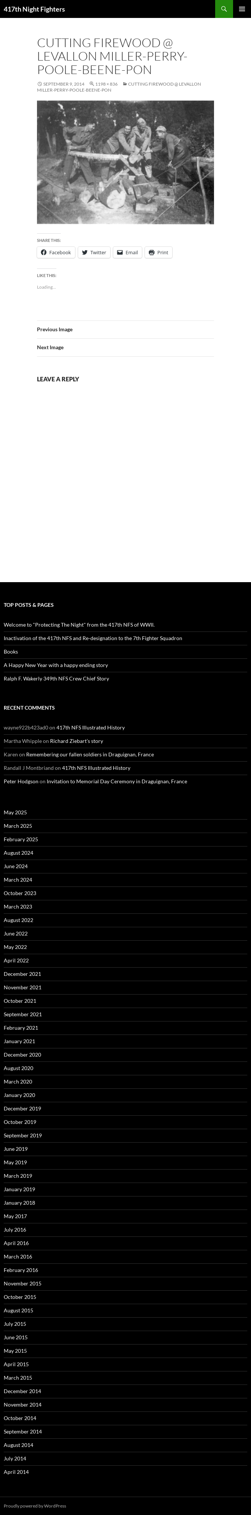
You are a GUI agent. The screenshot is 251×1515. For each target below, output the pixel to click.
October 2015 (20, 1297)
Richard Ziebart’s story (76, 741)
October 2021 (20, 1001)
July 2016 (15, 1229)
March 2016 (18, 1256)
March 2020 (18, 1081)
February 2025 (21, 839)
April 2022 (16, 960)
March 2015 (18, 1377)
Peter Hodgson (21, 781)
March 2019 (18, 1176)
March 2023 (18, 906)
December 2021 (22, 974)
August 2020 (18, 1068)
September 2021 (23, 1014)
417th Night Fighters (34, 9)
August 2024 (18, 852)
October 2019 (20, 1122)
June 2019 (16, 1149)
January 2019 (19, 1189)
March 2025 (18, 826)
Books (11, 651)
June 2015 (16, 1337)
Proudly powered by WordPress (35, 1506)
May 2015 (15, 1350)
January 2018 (19, 1202)
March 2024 (18, 879)
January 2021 (19, 1041)
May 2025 (15, 812)
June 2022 (16, 933)
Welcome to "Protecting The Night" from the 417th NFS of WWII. (79, 624)
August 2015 (18, 1310)
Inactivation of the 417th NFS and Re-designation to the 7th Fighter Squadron (93, 638)
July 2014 (15, 1458)
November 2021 (22, 987)
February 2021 (21, 1027)
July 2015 (15, 1324)
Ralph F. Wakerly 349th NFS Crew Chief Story (56, 678)
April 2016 (16, 1243)
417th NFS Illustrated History (90, 727)
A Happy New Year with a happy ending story (56, 665)
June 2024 (16, 866)
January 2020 (19, 1095)
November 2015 (22, 1283)
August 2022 (18, 920)
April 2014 (16, 1472)
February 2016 (21, 1270)
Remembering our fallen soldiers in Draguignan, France (90, 754)
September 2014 (23, 1431)
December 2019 (22, 1108)
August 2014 (18, 1445)
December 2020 (22, 1054)
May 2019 (15, 1162)
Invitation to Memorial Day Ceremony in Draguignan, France (117, 781)
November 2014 (22, 1404)
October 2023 (20, 893)
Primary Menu (242, 9)
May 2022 (15, 947)
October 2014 (20, 1418)
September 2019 (23, 1135)
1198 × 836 (106, 84)
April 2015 (16, 1364)
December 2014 (22, 1391)
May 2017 (15, 1216)
